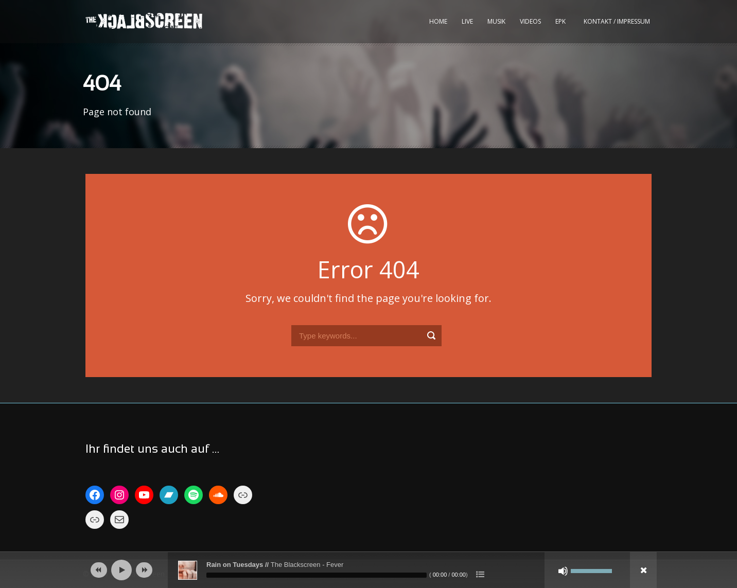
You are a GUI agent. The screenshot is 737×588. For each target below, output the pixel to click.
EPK (560, 21)
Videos (530, 21)
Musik (496, 21)
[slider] (316, 575)
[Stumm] (563, 571)
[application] (368, 570)
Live (467, 21)
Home (438, 21)
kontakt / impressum (617, 21)
